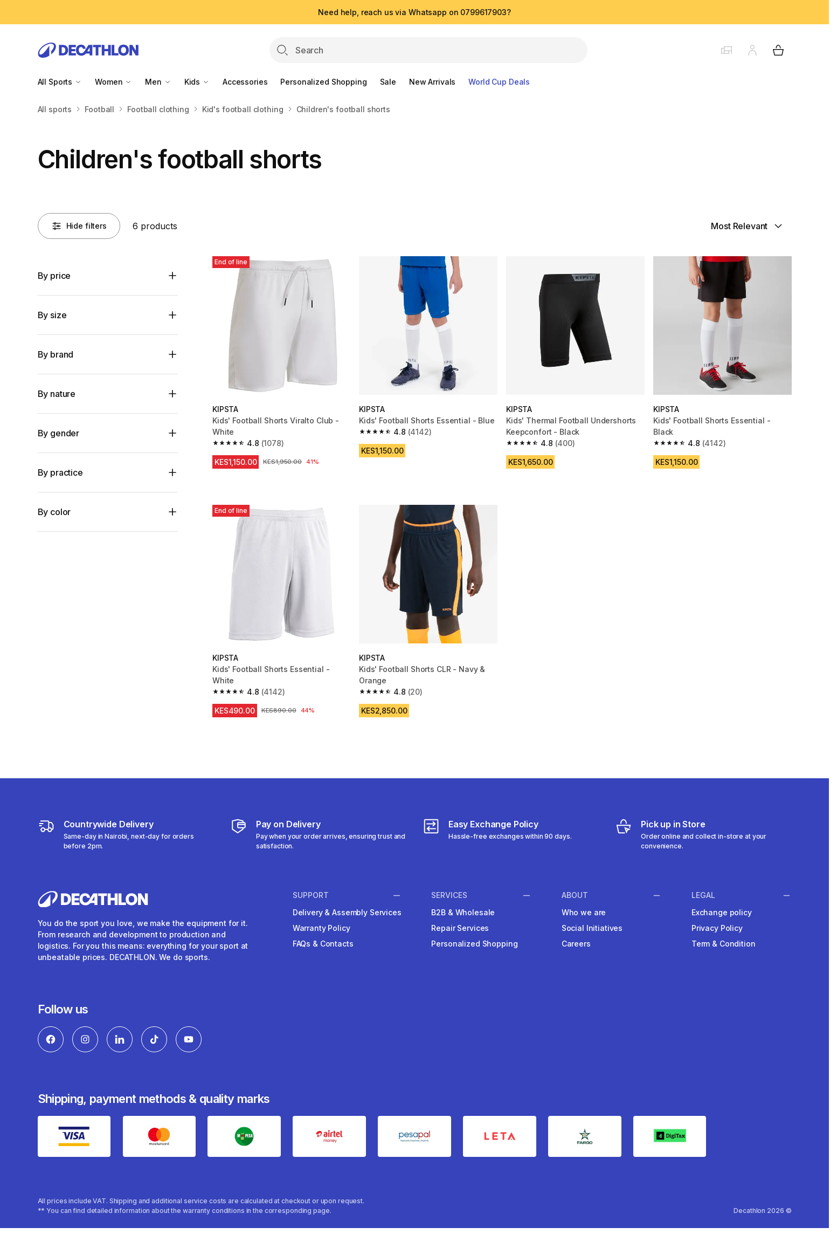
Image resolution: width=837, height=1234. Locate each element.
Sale (388, 81)
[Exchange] (497, 834)
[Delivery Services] (126, 834)
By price (54, 275)
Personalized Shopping (323, 81)
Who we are (584, 912)
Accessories (245, 81)
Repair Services (460, 928)
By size (52, 315)
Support (311, 895)
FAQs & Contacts (323, 943)
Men (158, 81)
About (575, 895)
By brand (56, 354)
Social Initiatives (592, 928)
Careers (576, 943)
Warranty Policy (321, 928)
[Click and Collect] (703, 834)
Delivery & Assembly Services (347, 912)
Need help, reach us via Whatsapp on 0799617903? (414, 12)
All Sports (60, 81)
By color (54, 511)
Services (449, 895)
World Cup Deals (499, 81)
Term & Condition (723, 943)
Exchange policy (721, 912)
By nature (57, 393)
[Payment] (318, 834)
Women (113, 81)
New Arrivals (432, 81)
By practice (60, 472)
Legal (703, 895)
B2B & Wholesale (463, 912)
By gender (59, 433)
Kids (197, 81)
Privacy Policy (717, 928)
